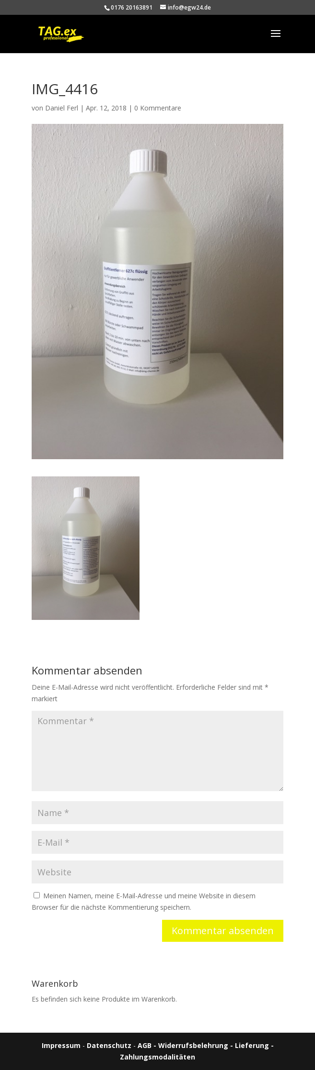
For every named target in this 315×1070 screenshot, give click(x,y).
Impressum (61, 1045)
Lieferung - (254, 1045)
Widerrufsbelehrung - (196, 1045)
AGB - (148, 1045)
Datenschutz (109, 1045)
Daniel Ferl (61, 107)
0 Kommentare (157, 107)
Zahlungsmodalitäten (157, 1056)
